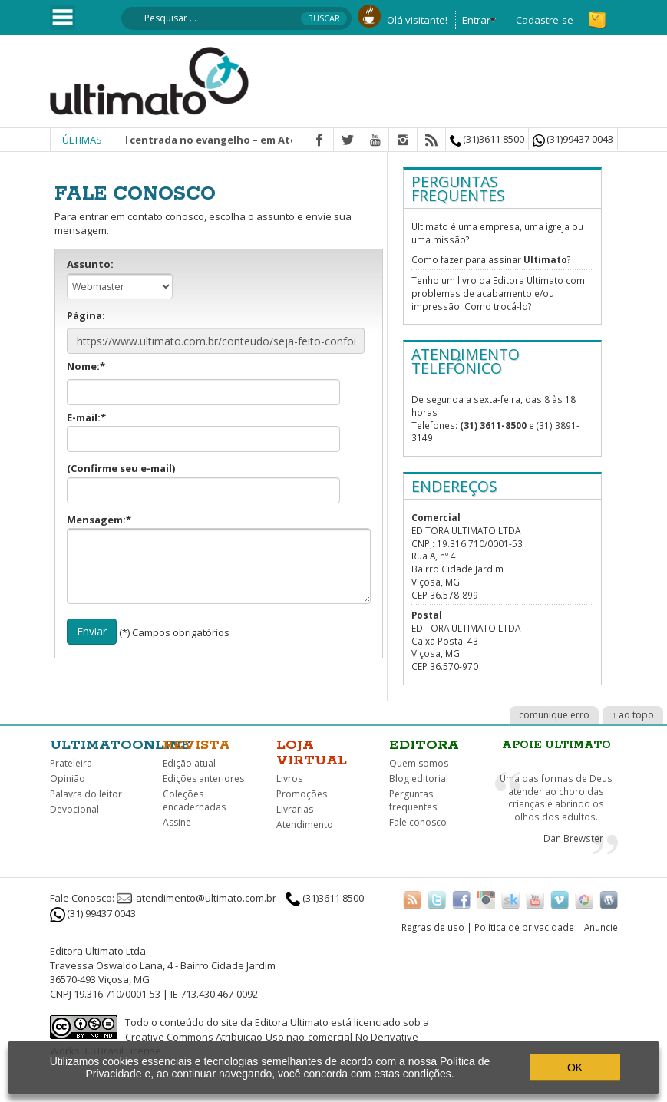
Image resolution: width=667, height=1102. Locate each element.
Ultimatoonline (120, 745)
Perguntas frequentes (413, 800)
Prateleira (71, 763)
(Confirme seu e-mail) (203, 482)
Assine (177, 822)
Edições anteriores (203, 778)
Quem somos (418, 763)
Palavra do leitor (86, 793)
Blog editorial (418, 778)
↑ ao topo (633, 714)
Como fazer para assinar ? (490, 259)
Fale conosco (418, 822)
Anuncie (601, 927)
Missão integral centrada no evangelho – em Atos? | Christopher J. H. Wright (267, 140)
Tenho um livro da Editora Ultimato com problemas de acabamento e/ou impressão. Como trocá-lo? (498, 293)
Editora (424, 745)
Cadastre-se (544, 20)
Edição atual (189, 763)
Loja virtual (311, 753)
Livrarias (294, 809)
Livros (289, 778)
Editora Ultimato (292, 1022)
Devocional (74, 809)
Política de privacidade (524, 927)
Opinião (67, 778)
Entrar (476, 20)
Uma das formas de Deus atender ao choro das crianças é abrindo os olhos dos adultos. (556, 797)
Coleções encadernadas (194, 800)
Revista (196, 745)
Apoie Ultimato (556, 745)
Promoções (301, 793)
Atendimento (304, 824)
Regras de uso (432, 927)
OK (575, 1067)
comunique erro (554, 714)
